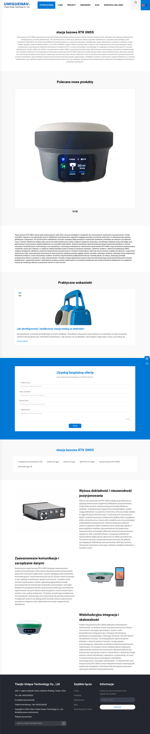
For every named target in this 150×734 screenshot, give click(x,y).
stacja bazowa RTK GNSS (109, 462)
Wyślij (75, 426)
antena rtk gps (69, 462)
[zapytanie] (147, 363)
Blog (97, 5)
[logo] (17, 4)
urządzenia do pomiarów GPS (30, 462)
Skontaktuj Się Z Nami (113, 5)
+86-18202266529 (25, 695)
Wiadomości (85, 5)
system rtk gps (53, 462)
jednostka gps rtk (25, 466)
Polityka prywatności (23, 717)
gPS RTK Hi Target (87, 462)
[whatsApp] (147, 358)
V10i (75, 211)
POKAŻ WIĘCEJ (22, 341)
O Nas (60, 5)
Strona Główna (46, 5)
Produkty (71, 5)
